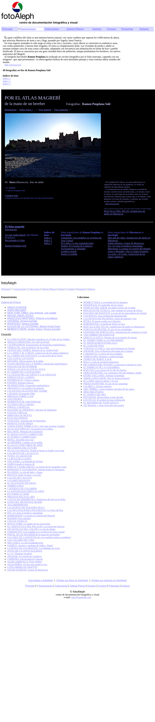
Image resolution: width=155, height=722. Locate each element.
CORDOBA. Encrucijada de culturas (25, 559)
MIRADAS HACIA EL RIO (21, 496)
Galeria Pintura (48, 289)
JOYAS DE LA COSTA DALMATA (24, 551)
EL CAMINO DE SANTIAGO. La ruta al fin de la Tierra (34, 355)
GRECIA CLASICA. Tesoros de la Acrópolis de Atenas (110, 337)
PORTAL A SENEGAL (18, 407)
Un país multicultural (15, 235)
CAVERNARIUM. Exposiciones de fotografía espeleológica (36, 345)
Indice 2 (7, 81)
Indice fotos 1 (26, 109)
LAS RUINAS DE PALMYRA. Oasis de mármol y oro (110, 318)
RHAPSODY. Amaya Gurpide (22, 323)
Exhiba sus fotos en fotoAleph (72, 580)
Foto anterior (45, 109)
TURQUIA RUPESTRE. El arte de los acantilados (107, 329)
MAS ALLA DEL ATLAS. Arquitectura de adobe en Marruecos (114, 326)
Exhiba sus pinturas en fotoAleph (109, 580)
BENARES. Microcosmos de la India (25, 361)
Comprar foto (11, 195)
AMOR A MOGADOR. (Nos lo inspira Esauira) (106, 378)
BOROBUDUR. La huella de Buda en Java (104, 324)
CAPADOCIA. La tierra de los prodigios (103, 354)
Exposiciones (28, 29)
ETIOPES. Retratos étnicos (20, 382)
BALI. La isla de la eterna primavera (101, 362)
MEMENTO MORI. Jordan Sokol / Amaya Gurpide (33, 329)
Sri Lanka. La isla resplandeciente (77, 243)
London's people (69, 251)
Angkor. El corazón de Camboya (76, 246)
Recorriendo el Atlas (15, 240)
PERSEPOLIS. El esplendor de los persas (103, 305)
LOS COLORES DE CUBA (20, 540)
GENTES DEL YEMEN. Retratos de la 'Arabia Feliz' (32, 350)
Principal (7, 29)
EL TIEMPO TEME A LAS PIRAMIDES (103, 340)
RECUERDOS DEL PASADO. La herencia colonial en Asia (112, 364)
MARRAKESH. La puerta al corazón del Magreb (31, 515)
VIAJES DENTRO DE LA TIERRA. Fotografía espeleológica (37, 364)
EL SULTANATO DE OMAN (21, 483)
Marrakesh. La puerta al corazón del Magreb (129, 248)
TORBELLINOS (15, 486)
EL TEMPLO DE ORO (94, 394)
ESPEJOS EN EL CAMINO (20, 377)
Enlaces (144, 29)
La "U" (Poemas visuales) (19, 553)
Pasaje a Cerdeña (69, 254)
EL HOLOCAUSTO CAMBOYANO (25, 434)
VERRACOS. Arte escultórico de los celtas (28, 347)
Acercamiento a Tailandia (73, 248)
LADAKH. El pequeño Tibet (21, 393)
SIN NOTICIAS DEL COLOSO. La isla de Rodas (31, 529)
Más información (13, 65)
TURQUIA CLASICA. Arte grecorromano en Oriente (109, 348)
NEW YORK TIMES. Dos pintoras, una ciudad (31, 313)
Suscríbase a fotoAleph (40, 580)
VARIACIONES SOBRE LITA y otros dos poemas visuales (36, 426)
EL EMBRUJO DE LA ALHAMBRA (101, 367)
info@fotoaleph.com (81, 597)
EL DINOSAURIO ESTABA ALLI (100, 343)
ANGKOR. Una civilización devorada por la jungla (108, 351)
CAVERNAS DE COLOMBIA (22, 488)
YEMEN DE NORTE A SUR (97, 359)
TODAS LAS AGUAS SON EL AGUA (26, 369)
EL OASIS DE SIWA (93, 345)
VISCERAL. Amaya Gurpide (22, 321)
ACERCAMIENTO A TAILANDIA (24, 561)
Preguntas (127, 29)
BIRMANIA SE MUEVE (19, 415)
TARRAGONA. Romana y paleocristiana (103, 356)
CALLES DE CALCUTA (19, 477)
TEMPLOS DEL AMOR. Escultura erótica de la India (109, 307)
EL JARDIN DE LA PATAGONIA (24, 372)
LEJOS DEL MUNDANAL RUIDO (24, 502)
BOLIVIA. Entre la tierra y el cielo (24, 475)
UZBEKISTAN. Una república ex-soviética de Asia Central (35, 532)
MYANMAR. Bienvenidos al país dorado (103, 397)
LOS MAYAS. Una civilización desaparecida (105, 316)
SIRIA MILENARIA (93, 392)
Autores (96, 29)
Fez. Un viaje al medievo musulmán (125, 246)
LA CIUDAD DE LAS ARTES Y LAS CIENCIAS (31, 374)
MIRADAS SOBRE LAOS (20, 396)
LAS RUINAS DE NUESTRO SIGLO (26, 507)
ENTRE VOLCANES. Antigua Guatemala (103, 375)
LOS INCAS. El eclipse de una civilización (104, 400)
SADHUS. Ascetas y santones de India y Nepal (30, 545)
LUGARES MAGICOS (18, 480)
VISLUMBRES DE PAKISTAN (98, 335)
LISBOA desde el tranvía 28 (20, 464)
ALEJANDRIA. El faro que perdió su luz (27, 564)
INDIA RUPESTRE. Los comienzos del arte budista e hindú (112, 373)
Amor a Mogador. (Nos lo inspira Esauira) (128, 251)
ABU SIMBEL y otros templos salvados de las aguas (108, 389)
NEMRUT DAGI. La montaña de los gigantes (105, 302)
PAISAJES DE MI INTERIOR (22, 366)
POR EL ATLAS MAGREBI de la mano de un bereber (33, 534)
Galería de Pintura (11, 302)
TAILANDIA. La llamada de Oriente (25, 461)
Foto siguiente (61, 109)
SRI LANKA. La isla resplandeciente (25, 543)
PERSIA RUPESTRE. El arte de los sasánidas (105, 383)
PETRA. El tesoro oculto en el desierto (102, 321)
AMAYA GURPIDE (17, 307)
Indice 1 (7, 78)
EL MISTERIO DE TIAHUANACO (100, 402)
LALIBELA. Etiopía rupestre (97, 386)
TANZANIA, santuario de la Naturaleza (26, 420)
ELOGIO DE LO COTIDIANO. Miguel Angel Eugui (33, 326)
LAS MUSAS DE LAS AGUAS (22, 453)
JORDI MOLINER (16, 310)
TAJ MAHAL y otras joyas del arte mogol (103, 405)
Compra (111, 29)
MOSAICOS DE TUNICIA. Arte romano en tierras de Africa (112, 310)
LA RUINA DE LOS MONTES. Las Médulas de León (33, 548)
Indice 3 (7, 84)
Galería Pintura (75, 29)
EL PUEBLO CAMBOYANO (21, 437)
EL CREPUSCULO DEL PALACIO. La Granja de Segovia (35, 526)
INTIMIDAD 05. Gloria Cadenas (23, 380)
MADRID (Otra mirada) (19, 518)
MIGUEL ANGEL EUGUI (20, 315)
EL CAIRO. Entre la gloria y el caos (100, 381)
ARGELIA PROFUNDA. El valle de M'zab (28, 342)
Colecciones (52, 29)
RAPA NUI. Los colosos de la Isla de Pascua (104, 370)
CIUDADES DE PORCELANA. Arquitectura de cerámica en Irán (115, 332)
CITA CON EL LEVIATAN (20, 358)
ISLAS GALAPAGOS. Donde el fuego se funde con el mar (35, 450)
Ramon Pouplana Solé (15, 246)
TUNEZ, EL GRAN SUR (19, 456)
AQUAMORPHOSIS (17, 505)
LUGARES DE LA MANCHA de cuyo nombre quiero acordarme (39, 537)
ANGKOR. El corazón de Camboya (24, 556)
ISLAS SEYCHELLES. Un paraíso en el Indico (30, 429)
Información (11, 109)
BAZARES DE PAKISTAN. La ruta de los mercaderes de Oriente (115, 313)
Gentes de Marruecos (126, 243)
